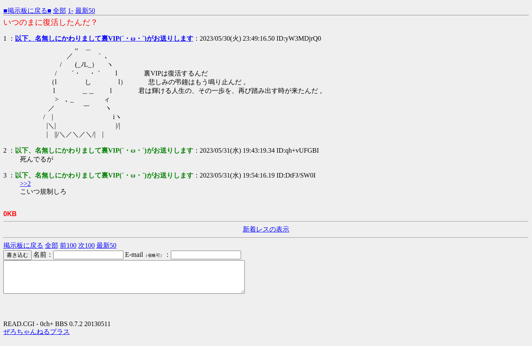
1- (70, 10)
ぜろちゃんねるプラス (36, 337)
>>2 (25, 183)
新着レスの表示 (266, 229)
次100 (86, 245)
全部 (59, 10)
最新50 (85, 10)
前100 (68, 245)
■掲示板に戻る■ (27, 10)
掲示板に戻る (23, 245)
